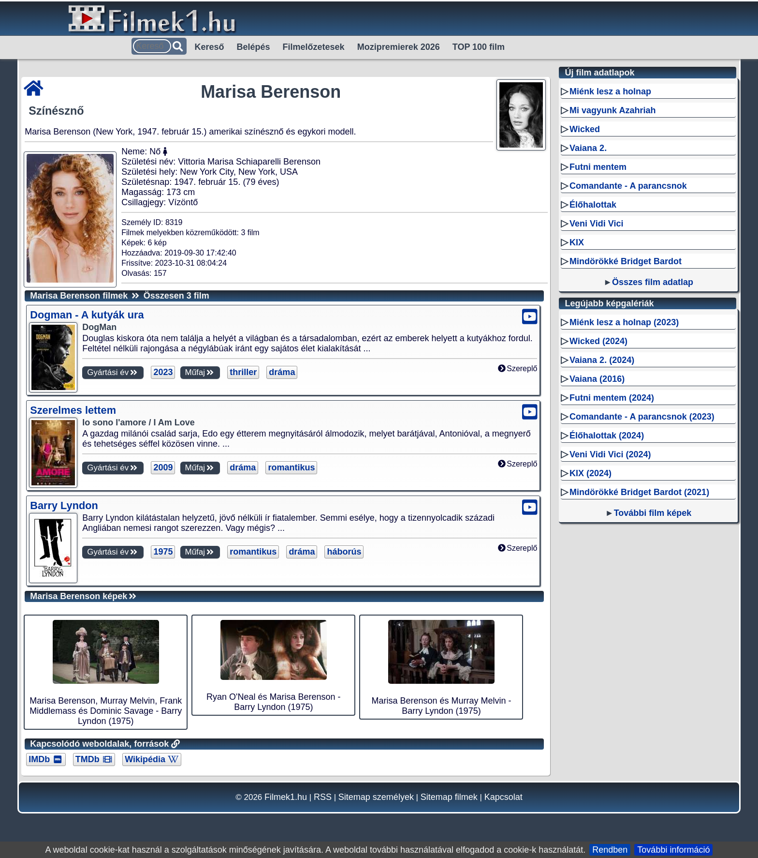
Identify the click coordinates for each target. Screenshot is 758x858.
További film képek (653, 513)
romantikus (291, 467)
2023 (163, 372)
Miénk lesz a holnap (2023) (624, 322)
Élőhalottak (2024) (606, 435)
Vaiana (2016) (597, 379)
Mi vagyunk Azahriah (612, 110)
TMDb (94, 759)
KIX (576, 242)
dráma (282, 372)
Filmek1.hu (285, 797)
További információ (673, 850)
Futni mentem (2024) (611, 398)
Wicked (584, 129)
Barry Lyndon (64, 505)
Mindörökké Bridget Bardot (625, 261)
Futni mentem (598, 167)
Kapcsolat (503, 797)
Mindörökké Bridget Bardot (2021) (639, 492)
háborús (344, 552)
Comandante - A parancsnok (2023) (641, 416)
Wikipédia (151, 759)
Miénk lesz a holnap (610, 91)
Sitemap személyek (376, 797)
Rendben (609, 850)
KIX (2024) (590, 473)
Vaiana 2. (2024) (601, 360)
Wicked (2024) (598, 341)
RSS (323, 797)
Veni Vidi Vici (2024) (610, 454)
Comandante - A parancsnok (628, 186)
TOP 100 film (478, 47)
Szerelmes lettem (73, 410)
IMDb (46, 759)
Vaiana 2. (588, 148)
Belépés (253, 47)
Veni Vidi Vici (596, 223)
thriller (243, 372)
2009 (163, 467)
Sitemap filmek (449, 797)
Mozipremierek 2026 (398, 47)
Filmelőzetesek (314, 47)
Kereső (209, 47)
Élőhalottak (592, 205)
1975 (163, 552)
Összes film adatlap (652, 282)
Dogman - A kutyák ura (87, 315)
